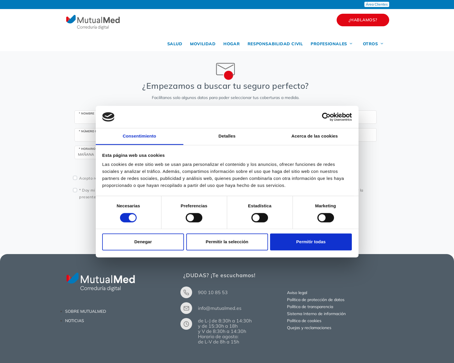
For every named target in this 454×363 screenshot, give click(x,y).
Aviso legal (297, 292)
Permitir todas (311, 241)
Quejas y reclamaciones (309, 327)
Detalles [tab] (226, 136)
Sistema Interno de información (316, 313)
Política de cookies (304, 320)
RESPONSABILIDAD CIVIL (273, 43)
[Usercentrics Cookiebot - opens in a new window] (326, 116)
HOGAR (228, 43)
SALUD (169, 43)
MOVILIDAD (198, 43)
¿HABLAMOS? (363, 19)
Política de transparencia (310, 306)
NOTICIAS (74, 320)
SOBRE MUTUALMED (85, 311)
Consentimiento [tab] (139, 136)
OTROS (373, 43)
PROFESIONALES (330, 43)
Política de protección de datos (316, 299)
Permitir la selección (227, 241)
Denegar (143, 241)
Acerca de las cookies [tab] (314, 136)
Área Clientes (377, 4)
